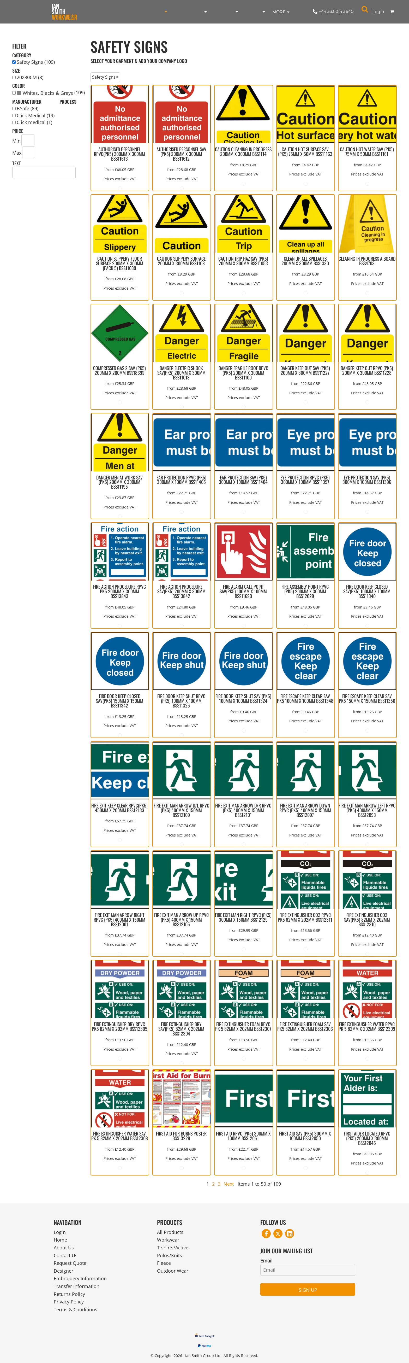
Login (378, 11)
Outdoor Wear (172, 1271)
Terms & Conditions (75, 1309)
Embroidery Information (80, 1278)
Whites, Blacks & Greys (48, 93)
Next (229, 1184)
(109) (51, 93)
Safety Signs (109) (36, 62)
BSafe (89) (27, 108)
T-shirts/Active (172, 1247)
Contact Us (65, 1255)
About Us (64, 1247)
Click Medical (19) (36, 115)
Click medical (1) (34, 122)
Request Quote (70, 1263)
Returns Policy (69, 1294)
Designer (63, 1271)
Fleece (164, 1263)
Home (60, 1240)
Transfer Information (76, 1286)
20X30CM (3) (30, 77)
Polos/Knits (169, 1255)
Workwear (168, 1240)
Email (266, 1260)
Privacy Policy (69, 1301)
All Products (170, 1232)
